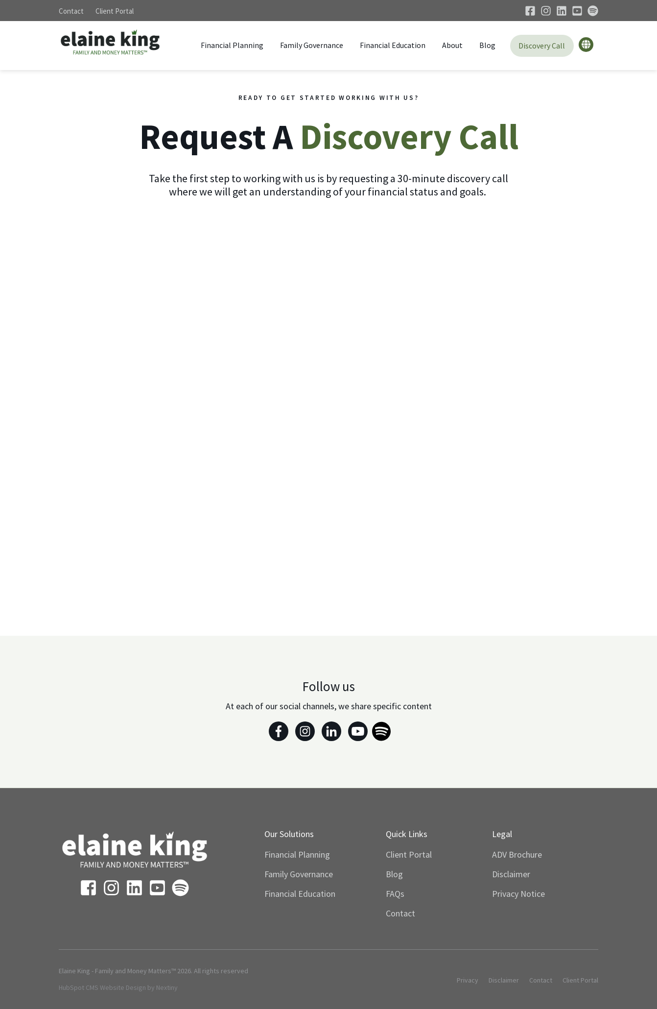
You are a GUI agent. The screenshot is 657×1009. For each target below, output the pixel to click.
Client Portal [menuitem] (409, 854)
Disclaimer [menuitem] (511, 874)
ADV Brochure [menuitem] (517, 854)
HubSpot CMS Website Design (102, 987)
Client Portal (114, 11)
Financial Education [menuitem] (299, 893)
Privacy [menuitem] (467, 980)
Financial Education (392, 45)
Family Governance (311, 45)
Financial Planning (232, 45)
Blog (487, 45)
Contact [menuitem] (400, 913)
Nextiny (167, 987)
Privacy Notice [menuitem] (518, 893)
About (452, 45)
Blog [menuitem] (394, 874)
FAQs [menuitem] (395, 893)
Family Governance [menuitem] (298, 874)
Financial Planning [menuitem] (297, 854)
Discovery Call (541, 45)
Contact (71, 11)
